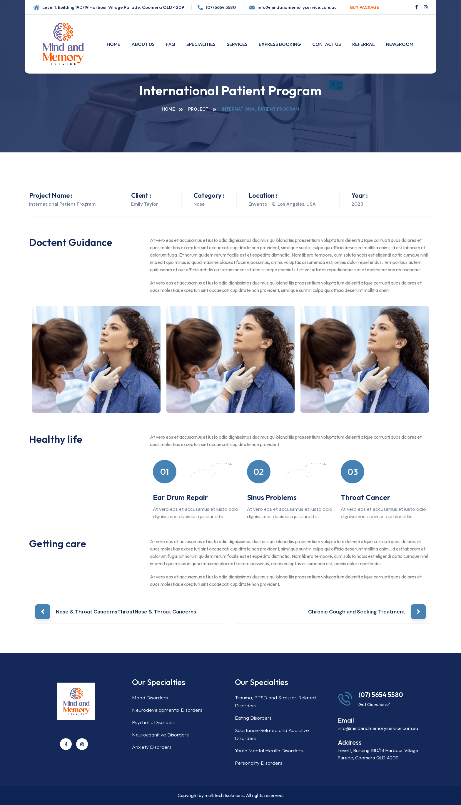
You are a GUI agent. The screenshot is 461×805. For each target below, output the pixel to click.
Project (198, 109)
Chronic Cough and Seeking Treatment (356, 611)
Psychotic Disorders (154, 722)
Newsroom (399, 44)
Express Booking (280, 44)
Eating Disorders (253, 718)
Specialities (201, 44)
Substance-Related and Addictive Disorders (272, 734)
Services (237, 44)
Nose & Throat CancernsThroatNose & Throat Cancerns (126, 611)
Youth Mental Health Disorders (269, 750)
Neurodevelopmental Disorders (167, 710)
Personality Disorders (258, 763)
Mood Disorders (150, 697)
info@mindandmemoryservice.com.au (297, 7)
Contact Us (326, 44)
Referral (363, 44)
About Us (143, 44)
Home (113, 44)
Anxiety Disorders (151, 747)
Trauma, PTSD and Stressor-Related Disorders (275, 701)
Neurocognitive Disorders (160, 734)
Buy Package (364, 7)
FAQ (170, 44)
